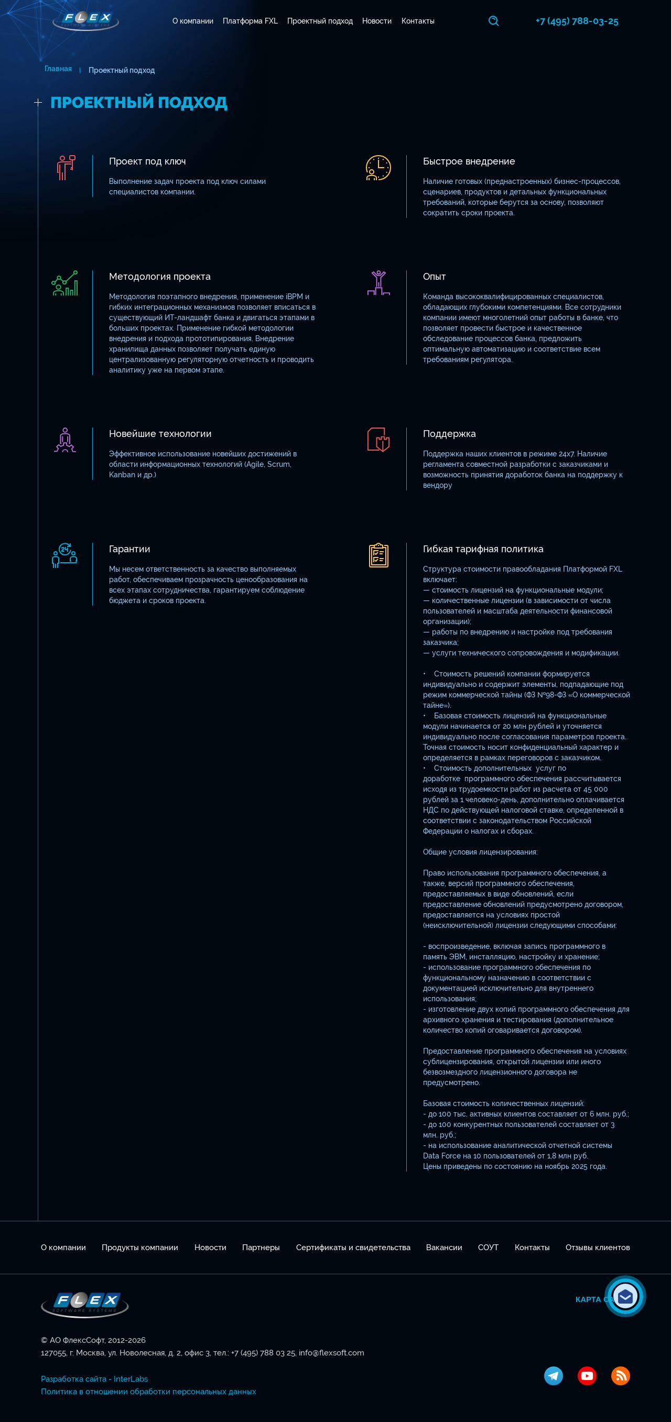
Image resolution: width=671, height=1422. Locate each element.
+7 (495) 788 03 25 (263, 1353)
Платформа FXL (251, 21)
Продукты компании (140, 1247)
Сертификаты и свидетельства (353, 1247)
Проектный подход (322, 21)
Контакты (419, 21)
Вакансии (444, 1247)
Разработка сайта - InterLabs (94, 1379)
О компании (194, 21)
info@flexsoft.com (331, 1353)
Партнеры (261, 1247)
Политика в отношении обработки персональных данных (148, 1391)
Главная (54, 70)
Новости (379, 21)
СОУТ (488, 1247)
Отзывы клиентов (598, 1247)
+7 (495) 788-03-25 (588, 20)
